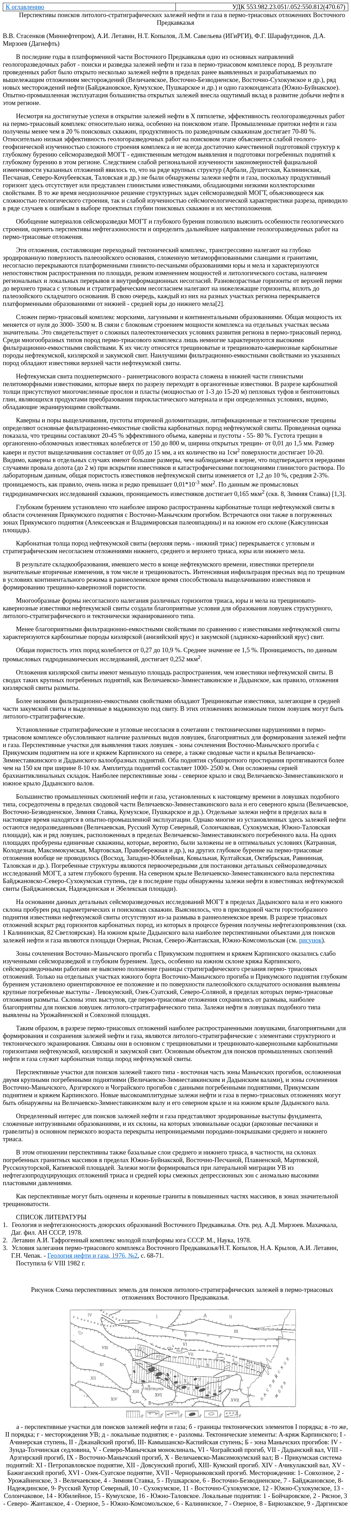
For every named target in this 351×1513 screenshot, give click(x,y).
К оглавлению (25, 6)
